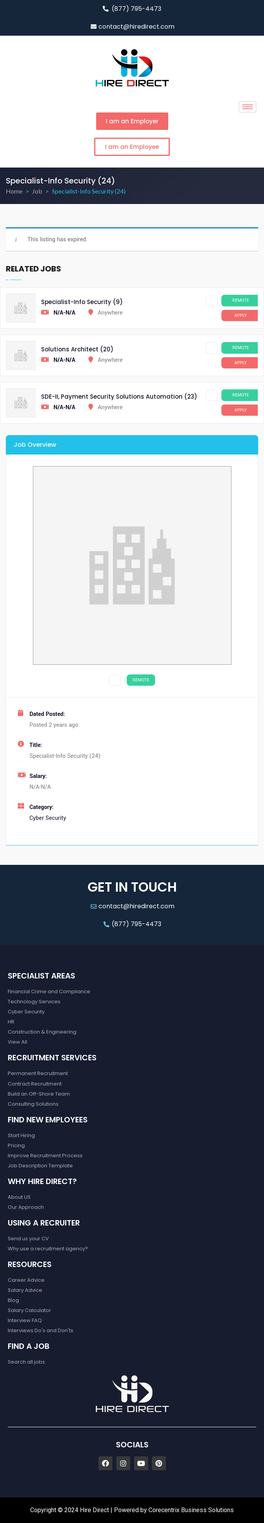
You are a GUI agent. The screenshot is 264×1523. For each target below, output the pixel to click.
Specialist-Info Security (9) (82, 302)
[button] (132, 121)
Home (14, 191)
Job (37, 191)
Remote (240, 300)
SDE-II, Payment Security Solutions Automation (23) (119, 396)
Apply (241, 315)
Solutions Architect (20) (77, 349)
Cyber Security (47, 818)
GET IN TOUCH (132, 887)
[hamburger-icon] (247, 106)
